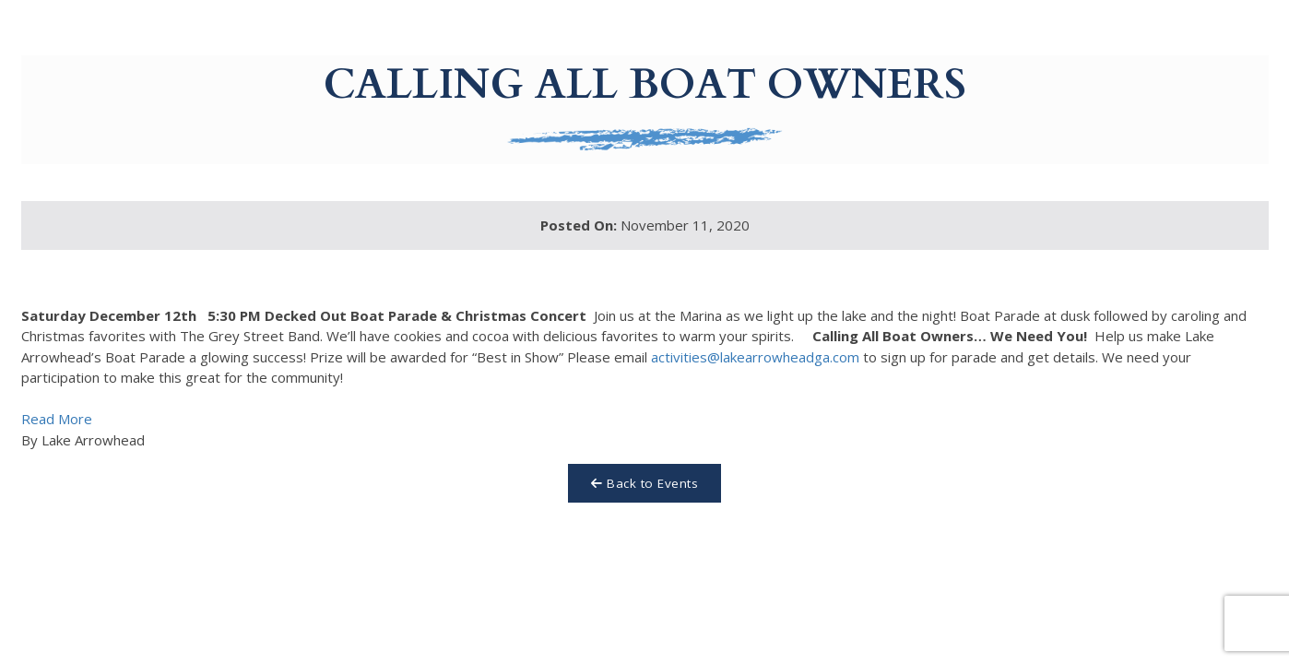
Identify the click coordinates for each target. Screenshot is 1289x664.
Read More (56, 418)
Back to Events (644, 483)
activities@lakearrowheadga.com (755, 357)
